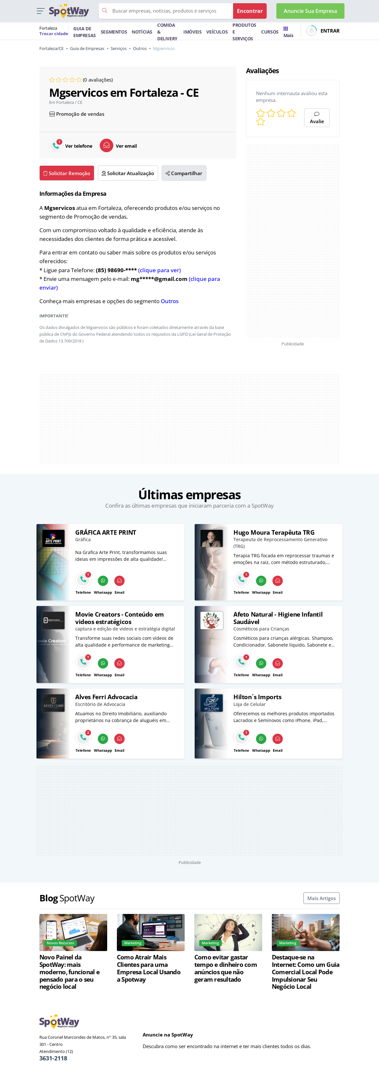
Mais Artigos (321, 898)
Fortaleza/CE (51, 48)
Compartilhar (184, 173)
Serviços (119, 48)
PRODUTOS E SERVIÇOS (244, 32)
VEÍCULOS (217, 32)
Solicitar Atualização (128, 173)
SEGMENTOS (114, 32)
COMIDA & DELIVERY (167, 32)
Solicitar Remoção (66, 173)
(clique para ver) (159, 270)
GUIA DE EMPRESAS (84, 31)
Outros (140, 48)
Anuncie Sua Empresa (310, 11)
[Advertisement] (293, 241)
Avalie (317, 118)
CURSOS (270, 32)
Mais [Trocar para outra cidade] (288, 32)
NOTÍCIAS (142, 32)
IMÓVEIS (192, 32)
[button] (40, 11)
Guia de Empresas (87, 48)
